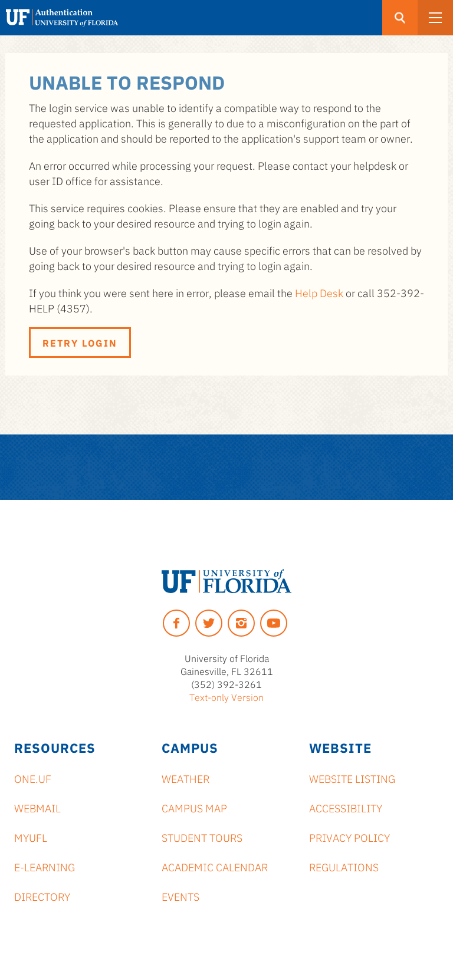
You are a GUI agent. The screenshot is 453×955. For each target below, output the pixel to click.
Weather (185, 778)
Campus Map (194, 808)
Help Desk (319, 292)
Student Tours (202, 837)
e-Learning (44, 866)
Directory (42, 896)
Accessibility (345, 808)
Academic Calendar (215, 866)
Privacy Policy (349, 837)
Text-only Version (226, 696)
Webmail (37, 808)
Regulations (344, 866)
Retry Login (79, 342)
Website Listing (352, 778)
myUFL (30, 837)
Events (180, 896)
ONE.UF (32, 778)
